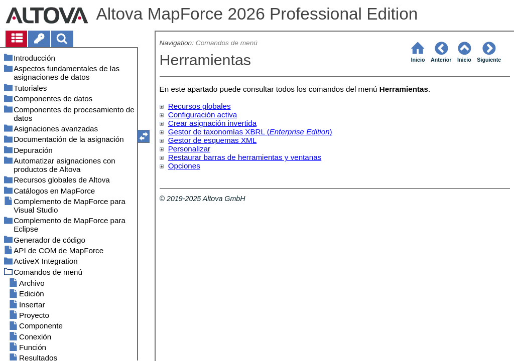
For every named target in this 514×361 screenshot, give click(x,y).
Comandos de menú (227, 43)
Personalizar (189, 148)
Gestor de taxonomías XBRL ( (219, 131)
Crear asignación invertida (212, 123)
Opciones (184, 165)
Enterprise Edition (300, 131)
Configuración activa (202, 114)
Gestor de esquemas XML (212, 140)
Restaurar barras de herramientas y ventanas (245, 157)
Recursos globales (199, 106)
